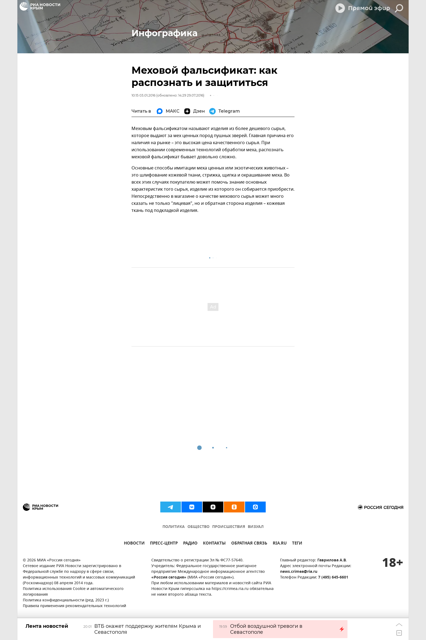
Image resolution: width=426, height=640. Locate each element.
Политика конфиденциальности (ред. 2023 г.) (66, 600)
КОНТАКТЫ (214, 544)
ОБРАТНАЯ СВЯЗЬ (249, 544)
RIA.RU (280, 544)
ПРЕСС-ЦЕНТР (164, 544)
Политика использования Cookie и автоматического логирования (73, 592)
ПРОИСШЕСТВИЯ (228, 527)
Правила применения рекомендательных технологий (74, 606)
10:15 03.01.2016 (143, 95)
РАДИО (190, 544)
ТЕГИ (297, 544)
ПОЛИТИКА (173, 527)
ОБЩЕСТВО (198, 527)
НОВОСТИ (134, 544)
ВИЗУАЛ (256, 527)
